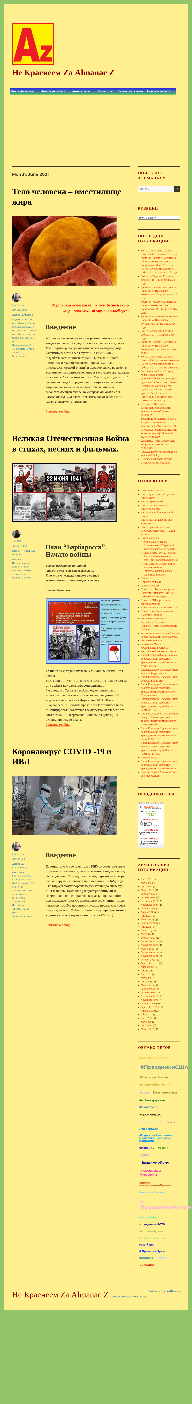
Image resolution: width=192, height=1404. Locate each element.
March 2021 (147, 985)
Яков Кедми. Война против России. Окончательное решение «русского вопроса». (161, 556)
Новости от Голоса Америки (157, 589)
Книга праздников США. (155, 527)
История (17, 554)
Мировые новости (161, 91)
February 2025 (149, 923)
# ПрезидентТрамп (152, 1251)
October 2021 (148, 959)
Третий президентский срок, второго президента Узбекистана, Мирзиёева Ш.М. (158, 422)
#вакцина (18, 872)
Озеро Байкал (149, 1217)
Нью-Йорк (146, 1244)
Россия (163, 1147)
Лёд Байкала (148, 1128)
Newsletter (147, 578)
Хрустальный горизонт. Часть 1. (159, 651)
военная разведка (152, 1238)
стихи (23, 574)
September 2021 (150, 963)
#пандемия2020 (21, 875)
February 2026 (149, 893)
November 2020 (149, 999)
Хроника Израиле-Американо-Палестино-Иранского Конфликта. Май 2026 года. (159, 261)
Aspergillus (18, 879)
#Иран (144, 1092)
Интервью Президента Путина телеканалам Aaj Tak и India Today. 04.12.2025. (159, 433)
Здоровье (17, 314)
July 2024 (146, 926)
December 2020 (149, 996)
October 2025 (148, 908)
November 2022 (149, 945)
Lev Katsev (18, 305)
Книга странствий (152, 501)
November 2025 (149, 904)
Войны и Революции (24, 550)
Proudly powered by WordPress (129, 1296)
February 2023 (149, 937)
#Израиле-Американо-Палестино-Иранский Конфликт (156, 1138)
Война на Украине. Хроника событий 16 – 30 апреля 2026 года (158, 280)
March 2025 (147, 919)
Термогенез (19, 356)
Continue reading (58, 411)
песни (15, 574)
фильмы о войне (21, 577)
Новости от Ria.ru (151, 582)
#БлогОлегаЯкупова (153, 1058)
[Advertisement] (96, 126)
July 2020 (146, 1014)
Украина (146, 1265)
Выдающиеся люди (131, 91)
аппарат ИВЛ (26, 883)
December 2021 (149, 952)
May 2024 (146, 934)
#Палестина (148, 1107)
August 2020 (148, 1010)
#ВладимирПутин (155, 1163)
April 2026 (146, 886)
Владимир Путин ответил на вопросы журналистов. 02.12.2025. (158, 444)
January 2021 (148, 992)
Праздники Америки (150, 1173)
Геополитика (105, 91)
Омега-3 (23, 348)
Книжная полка (82, 91)
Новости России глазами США (159, 607)
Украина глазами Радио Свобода (160, 633)
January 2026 (148, 897)
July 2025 (146, 915)
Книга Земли (148, 497)
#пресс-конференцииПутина (155, 1184)
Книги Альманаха (24, 91)
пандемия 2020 (150, 1121)
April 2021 (146, 981)
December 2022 (149, 941)
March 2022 (147, 948)
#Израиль (146, 1147)
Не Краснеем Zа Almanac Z (63, 72)
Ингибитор (18, 905)
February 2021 (148, 988)
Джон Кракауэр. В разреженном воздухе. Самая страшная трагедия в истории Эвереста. (159, 765)
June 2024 (146, 930)
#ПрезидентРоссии (153, 1077)
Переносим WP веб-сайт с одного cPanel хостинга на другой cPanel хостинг (156, 389)
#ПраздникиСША (164, 1067)
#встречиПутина (151, 1231)
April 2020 (146, 1025)
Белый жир (18, 326)
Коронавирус (20, 867)
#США (170, 1121)
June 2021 (146, 974)
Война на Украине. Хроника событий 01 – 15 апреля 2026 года (158, 335)
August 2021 (147, 967)
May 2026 (146, 882)
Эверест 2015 (148, 757)
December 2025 (149, 901)
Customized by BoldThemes (164, 1291)
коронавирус (150, 1114)
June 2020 (146, 1018)
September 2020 (150, 1007)
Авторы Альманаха (53, 91)
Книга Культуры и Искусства (158, 494)
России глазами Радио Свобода (159, 636)
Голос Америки (150, 585)
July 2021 (146, 970)
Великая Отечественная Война (21, 563)
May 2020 (146, 1021)
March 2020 (147, 1029)
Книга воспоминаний (154, 505)
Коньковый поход (152, 1192)
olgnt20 (16, 541)
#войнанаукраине (152, 1100)
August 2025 (148, 912)
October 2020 (148, 1003)
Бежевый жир (26, 323)
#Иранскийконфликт (155, 1084)
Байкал (162, 1257)
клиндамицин (20, 908)
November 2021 (149, 956)
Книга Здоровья (150, 508)
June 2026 (146, 879)
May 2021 (146, 978)
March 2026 (147, 890)
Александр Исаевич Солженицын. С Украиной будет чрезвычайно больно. (160, 545)
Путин (144, 1155)
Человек (29, 314)
